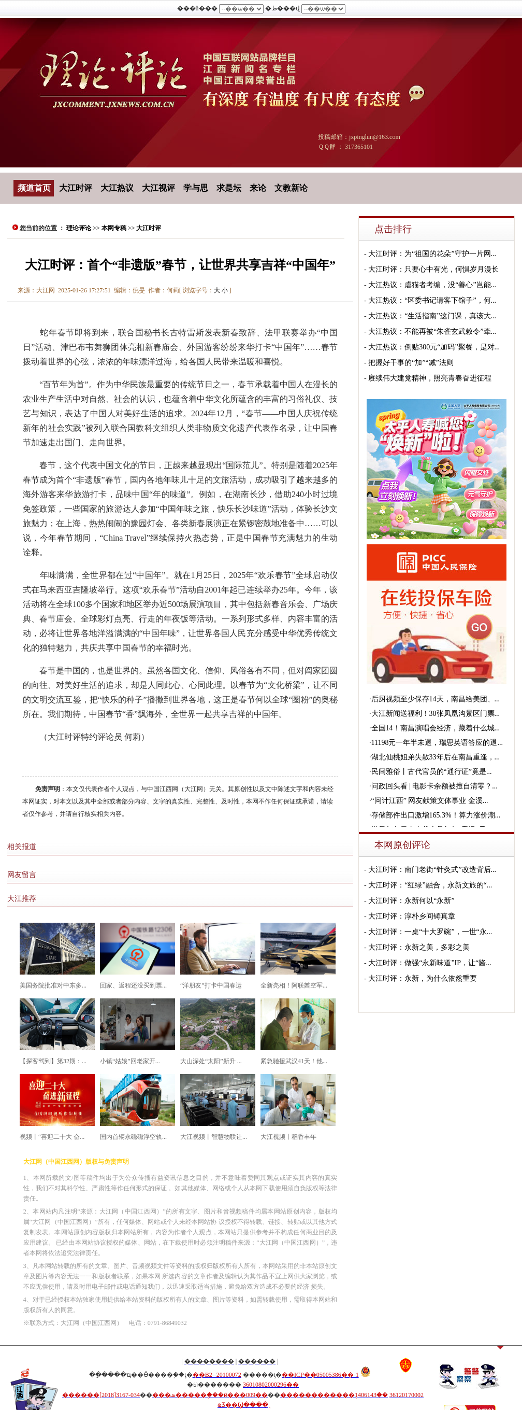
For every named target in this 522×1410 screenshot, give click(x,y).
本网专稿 (114, 228)
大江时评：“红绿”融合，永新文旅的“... (430, 885)
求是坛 (228, 188)
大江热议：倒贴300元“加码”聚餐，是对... (434, 347)
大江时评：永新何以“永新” (411, 901)
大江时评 (75, 188)
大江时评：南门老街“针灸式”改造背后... (432, 869)
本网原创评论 (402, 845)
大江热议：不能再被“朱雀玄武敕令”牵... (432, 331)
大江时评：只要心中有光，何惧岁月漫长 (433, 269)
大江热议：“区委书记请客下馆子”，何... (432, 300)
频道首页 (34, 188)
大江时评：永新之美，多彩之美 (419, 947)
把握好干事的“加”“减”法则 (411, 362)
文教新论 (291, 188)
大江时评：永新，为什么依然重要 (422, 978)
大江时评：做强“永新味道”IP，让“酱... (429, 963)
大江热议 (117, 188)
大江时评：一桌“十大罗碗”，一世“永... (430, 932)
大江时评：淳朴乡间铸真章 (411, 916)
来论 (258, 188)
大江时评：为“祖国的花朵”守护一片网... (432, 254)
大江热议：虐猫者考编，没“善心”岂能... (432, 285)
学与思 (195, 188)
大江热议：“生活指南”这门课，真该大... (432, 316)
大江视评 (158, 188)
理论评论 (78, 228)
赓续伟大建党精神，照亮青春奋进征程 (429, 378)
